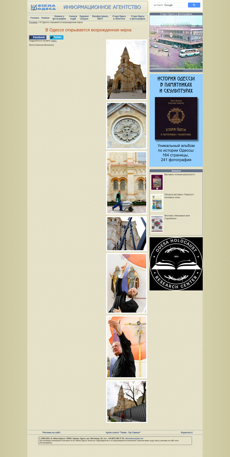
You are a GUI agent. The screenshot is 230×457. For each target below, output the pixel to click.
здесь (54, 41)
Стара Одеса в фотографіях (137, 17)
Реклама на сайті (51, 432)
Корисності (187, 432)
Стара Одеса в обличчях (119, 17)
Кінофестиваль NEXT (100, 17)
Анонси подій (73, 17)
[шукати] (168, 5)
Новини (45, 18)
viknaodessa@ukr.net (134, 438)
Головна (34, 18)
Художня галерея (84, 17)
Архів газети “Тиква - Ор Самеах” (123, 432)
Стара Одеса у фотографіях (176, 14)
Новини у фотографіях (59, 17)
